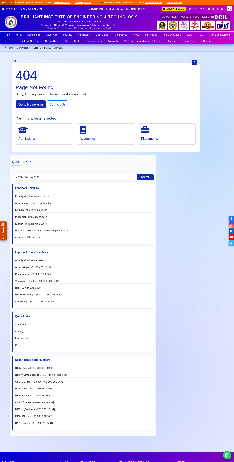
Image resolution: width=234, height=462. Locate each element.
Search (212, 82)
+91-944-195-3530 (192, 200)
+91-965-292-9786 (199, 169)
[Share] (231, 243)
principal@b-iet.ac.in (200, 101)
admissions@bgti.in (203, 108)
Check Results (173, 9)
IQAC (190, 34)
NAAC (136, 34)
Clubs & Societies (90, 421)
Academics (51, 34)
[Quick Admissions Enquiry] (3, 231)
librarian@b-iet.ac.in (198, 129)
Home (7, 34)
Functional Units (93, 41)
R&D (200, 34)
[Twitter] (213, 8)
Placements (151, 34)
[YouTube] (231, 237)
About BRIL (67, 397)
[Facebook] (209, 8)
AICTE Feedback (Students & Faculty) (143, 41)
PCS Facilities (51, 41)
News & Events (189, 41)
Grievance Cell (88, 394)
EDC (66, 41)
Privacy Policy (208, 455)
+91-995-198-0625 (203, 182)
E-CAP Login (196, 9)
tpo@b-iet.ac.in (201, 122)
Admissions (84, 34)
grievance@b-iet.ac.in (209, 412)
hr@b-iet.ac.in (194, 146)
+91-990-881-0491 (65, 2)
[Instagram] (218, 8)
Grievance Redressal (219, 34)
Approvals (113, 41)
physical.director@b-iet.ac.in (192, 139)
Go (53, 432)
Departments (33, 34)
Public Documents (172, 34)
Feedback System (29, 41)
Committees (121, 34)
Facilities (67, 34)
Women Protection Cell (93, 403)
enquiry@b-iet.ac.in (198, 115)
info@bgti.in (9, 8)
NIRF (77, 41)
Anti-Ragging (87, 398)
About (19, 34)
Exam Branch (102, 34)
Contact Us (208, 41)
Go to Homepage (30, 104)
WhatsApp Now (85, 2)
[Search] (229, 8)
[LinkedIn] (222, 8)
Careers (172, 41)
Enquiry (181, 250)
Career (181, 264)
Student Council (89, 417)
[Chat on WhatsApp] (227, 455)
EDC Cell (85, 412)
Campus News (65, 430)
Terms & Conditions (186, 455)
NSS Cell (85, 407)
